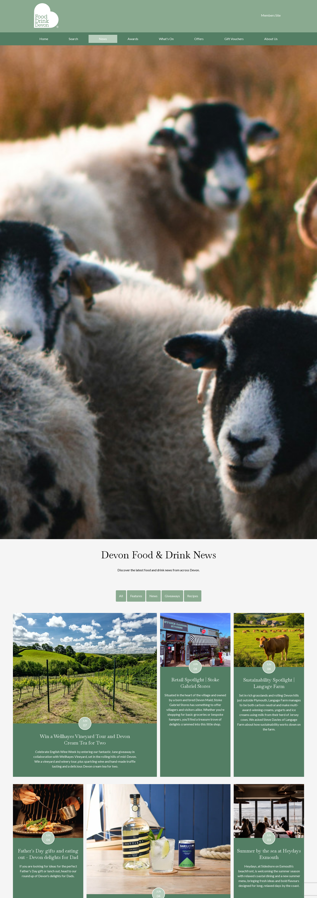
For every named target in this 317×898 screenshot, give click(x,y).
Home (43, 39)
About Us (271, 39)
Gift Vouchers (234, 39)
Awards (133, 39)
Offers (199, 39)
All (121, 596)
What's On (166, 39)
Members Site (271, 15)
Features (136, 596)
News (103, 39)
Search (73, 39)
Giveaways (172, 596)
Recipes (192, 596)
